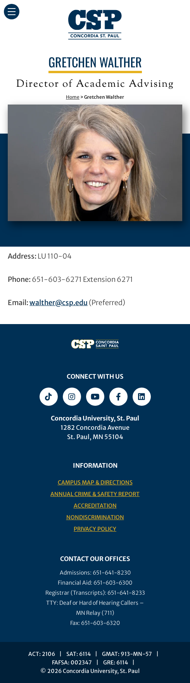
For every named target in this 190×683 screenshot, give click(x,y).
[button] (11, 11)
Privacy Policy (95, 528)
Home (72, 97)
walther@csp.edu (58, 302)
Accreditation (95, 505)
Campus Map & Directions (95, 482)
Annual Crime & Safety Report (95, 494)
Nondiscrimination (95, 517)
